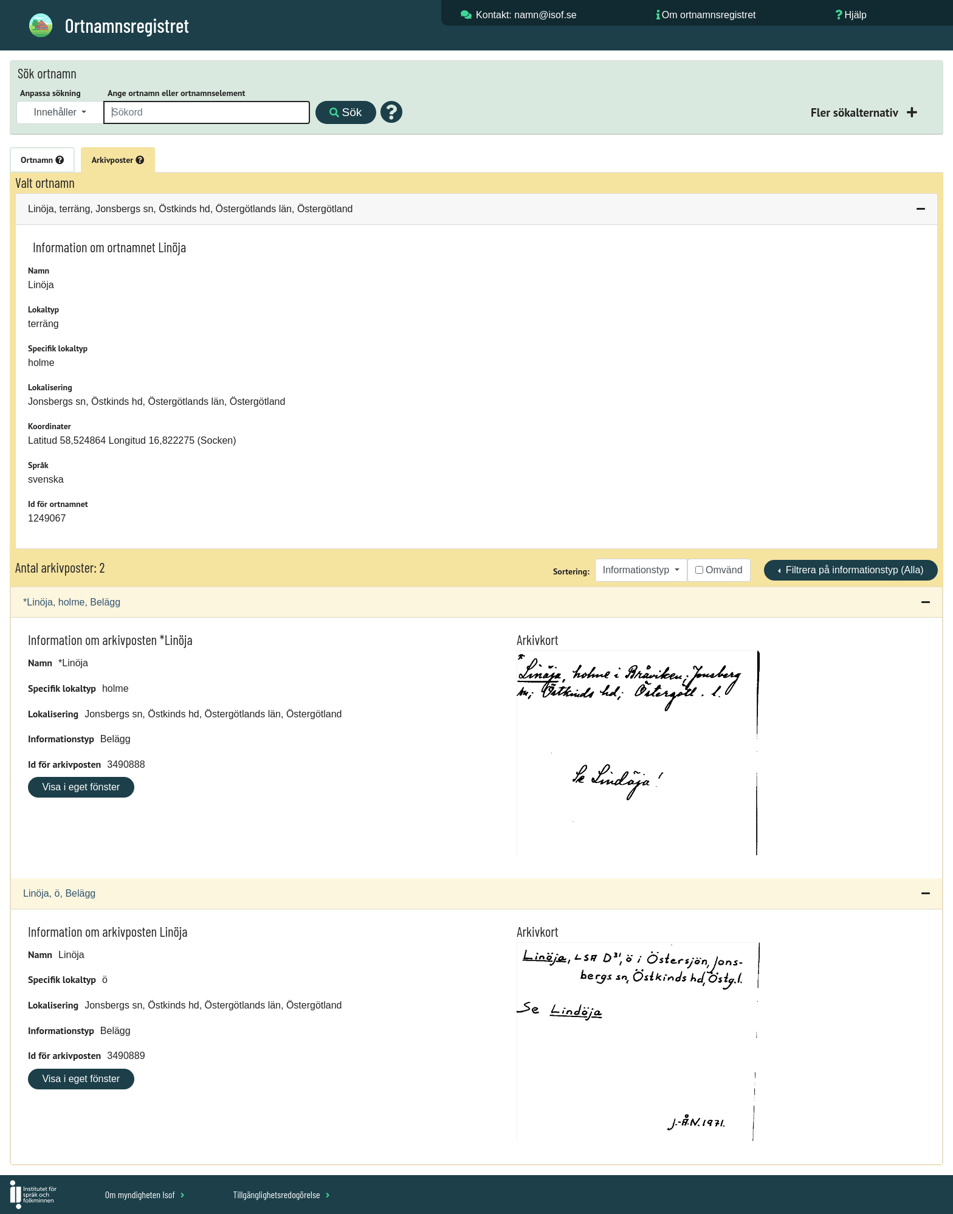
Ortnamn (42, 159)
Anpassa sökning (50, 93)
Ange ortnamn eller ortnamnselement (176, 93)
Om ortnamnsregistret (709, 15)
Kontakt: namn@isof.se (526, 15)
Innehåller (57, 112)
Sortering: (571, 571)
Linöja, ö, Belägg (59, 893)
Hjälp (856, 15)
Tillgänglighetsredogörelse (281, 1194)
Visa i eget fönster (81, 787)
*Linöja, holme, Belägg (71, 602)
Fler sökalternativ (856, 112)
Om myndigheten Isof (145, 1194)
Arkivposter (118, 159)
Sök (345, 112)
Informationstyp (637, 570)
